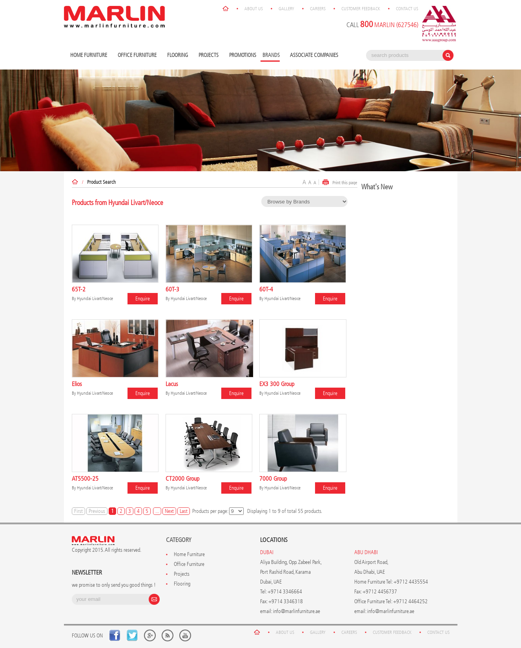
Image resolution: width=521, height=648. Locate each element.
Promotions (242, 55)
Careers (318, 8)
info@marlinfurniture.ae (296, 611)
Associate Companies (314, 55)
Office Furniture (138, 55)
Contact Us (407, 8)
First (78, 511)
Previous (97, 511)
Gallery (286, 8)
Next (169, 511)
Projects (209, 55)
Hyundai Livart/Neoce (95, 298)
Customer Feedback (360, 8)
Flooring (178, 55)
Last (184, 511)
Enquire (142, 298)
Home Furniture (89, 55)
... (157, 511)
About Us (253, 8)
